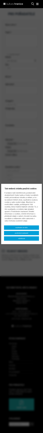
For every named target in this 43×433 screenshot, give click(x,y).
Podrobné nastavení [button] (21, 233)
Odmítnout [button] (21, 238)
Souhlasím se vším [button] (21, 227)
